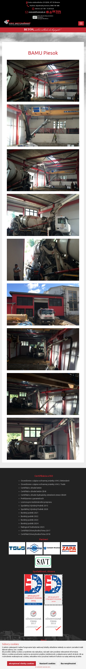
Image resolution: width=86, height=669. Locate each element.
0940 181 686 (54, 5)
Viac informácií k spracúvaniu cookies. (43, 666)
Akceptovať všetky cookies (21, 663)
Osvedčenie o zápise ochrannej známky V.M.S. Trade (43, 484)
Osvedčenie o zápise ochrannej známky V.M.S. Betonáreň (45, 481)
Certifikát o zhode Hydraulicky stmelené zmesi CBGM (43, 495)
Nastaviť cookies (47, 663)
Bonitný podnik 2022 (29, 516)
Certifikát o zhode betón (31, 488)
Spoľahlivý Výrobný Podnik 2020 (34, 509)
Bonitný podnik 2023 (29, 520)
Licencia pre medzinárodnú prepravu (36, 502)
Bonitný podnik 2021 (29, 513)
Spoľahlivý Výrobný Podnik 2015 (34, 506)
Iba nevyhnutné (68, 663)
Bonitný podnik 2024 (29, 523)
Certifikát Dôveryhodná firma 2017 (35, 530)
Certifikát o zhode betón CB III (33, 491)
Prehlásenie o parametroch (32, 498)
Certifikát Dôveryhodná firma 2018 (35, 534)
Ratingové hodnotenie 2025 (32, 527)
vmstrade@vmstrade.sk (37, 12)
